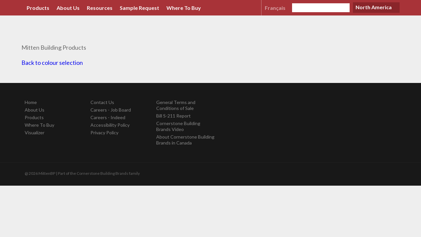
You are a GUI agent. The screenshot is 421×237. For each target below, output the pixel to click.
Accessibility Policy (110, 125)
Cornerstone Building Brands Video (178, 126)
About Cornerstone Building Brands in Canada (185, 139)
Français (275, 8)
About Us (68, 8)
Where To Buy (183, 8)
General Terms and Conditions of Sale (175, 105)
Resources (99, 8)
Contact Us (102, 102)
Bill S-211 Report (173, 115)
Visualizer (34, 132)
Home (31, 102)
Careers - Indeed (107, 117)
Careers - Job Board (110, 110)
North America (374, 7)
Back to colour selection (52, 62)
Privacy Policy (104, 132)
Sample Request (139, 8)
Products (38, 8)
